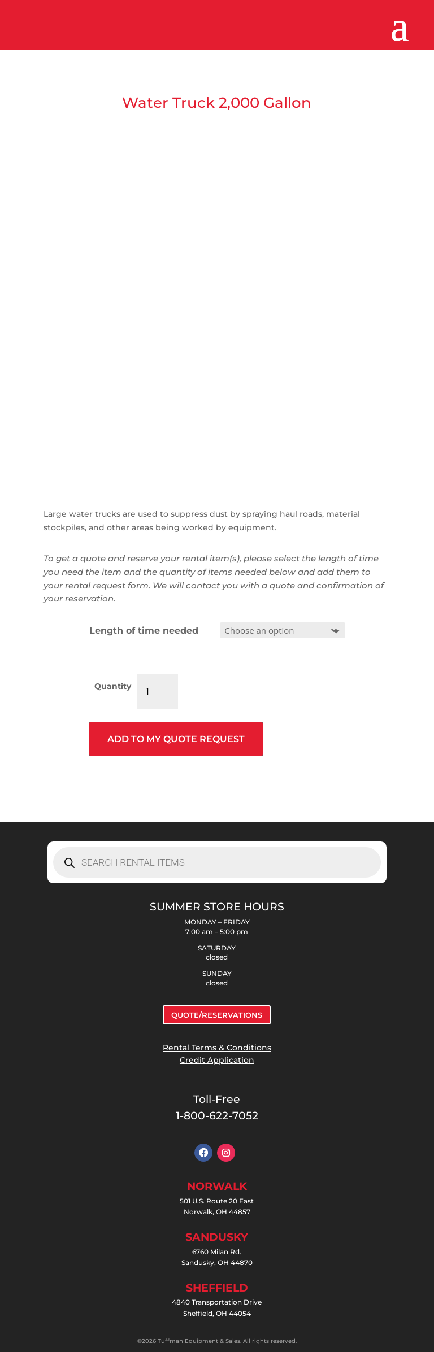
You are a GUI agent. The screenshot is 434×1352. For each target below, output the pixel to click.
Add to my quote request (176, 739)
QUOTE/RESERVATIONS (216, 1014)
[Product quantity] (157, 691)
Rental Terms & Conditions (217, 1048)
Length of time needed (143, 630)
